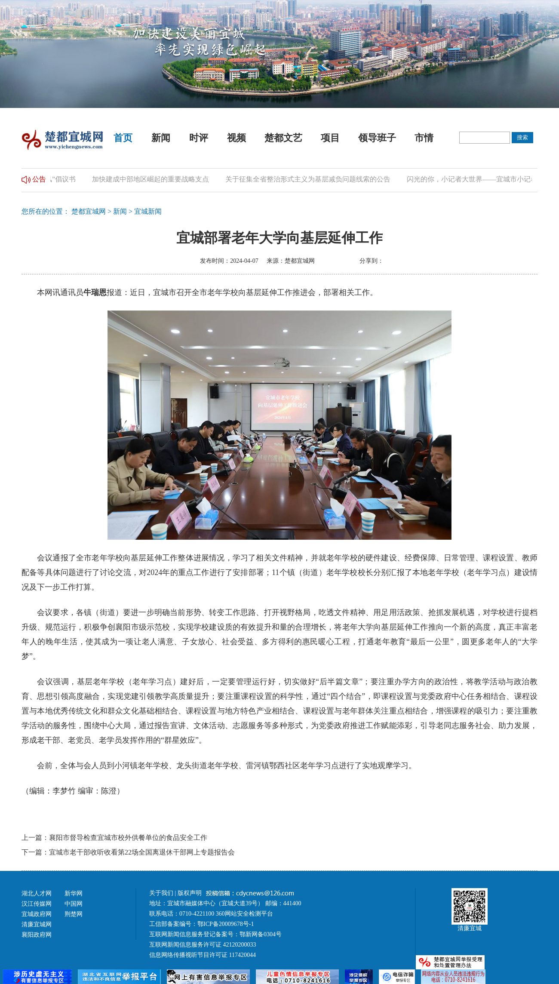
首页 (123, 137)
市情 (424, 137)
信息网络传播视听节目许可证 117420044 (202, 955)
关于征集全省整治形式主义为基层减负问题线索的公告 (310, 179)
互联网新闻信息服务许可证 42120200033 (202, 944)
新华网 (73, 893)
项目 (330, 137)
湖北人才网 (37, 893)
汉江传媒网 (37, 904)
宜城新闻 (148, 211)
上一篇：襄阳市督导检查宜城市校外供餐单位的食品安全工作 (114, 837)
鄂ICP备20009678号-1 (225, 924)
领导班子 (377, 137)
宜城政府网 (37, 914)
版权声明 (190, 893)
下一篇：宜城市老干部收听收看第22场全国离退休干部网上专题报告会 (128, 852)
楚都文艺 (283, 137)
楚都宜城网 (88, 211)
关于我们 (161, 893)
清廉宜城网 (37, 924)
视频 (236, 137)
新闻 (160, 137)
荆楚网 (73, 914)
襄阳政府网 (37, 935)
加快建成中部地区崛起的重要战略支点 (152, 179)
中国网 (73, 904)
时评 (198, 137)
